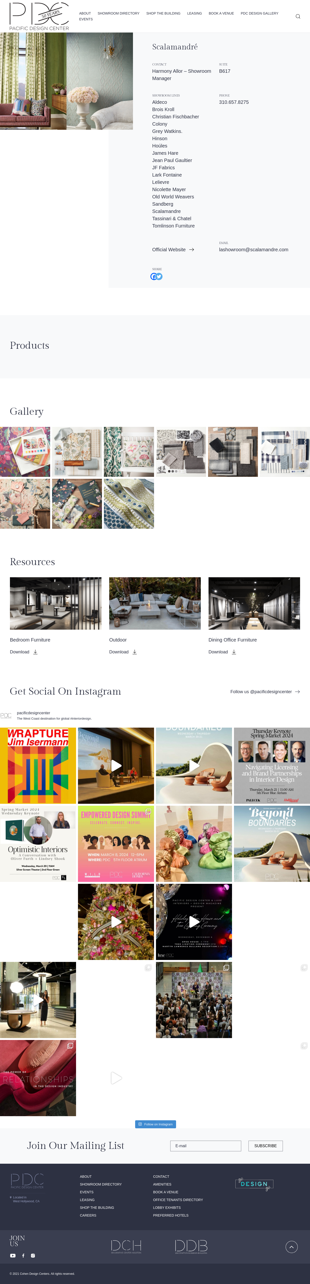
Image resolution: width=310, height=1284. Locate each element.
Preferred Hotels (170, 1215)
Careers (88, 1215)
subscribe (266, 1146)
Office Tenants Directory (178, 1200)
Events (86, 19)
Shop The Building (163, 13)
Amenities (162, 1184)
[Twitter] (157, 275)
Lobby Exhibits (167, 1208)
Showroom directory (119, 13)
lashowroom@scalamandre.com (253, 249)
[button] (25, 452)
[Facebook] (152, 275)
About (85, 13)
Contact (161, 1176)
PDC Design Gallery (259, 13)
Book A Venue (221, 13)
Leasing (194, 13)
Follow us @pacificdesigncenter (261, 691)
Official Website (169, 249)
